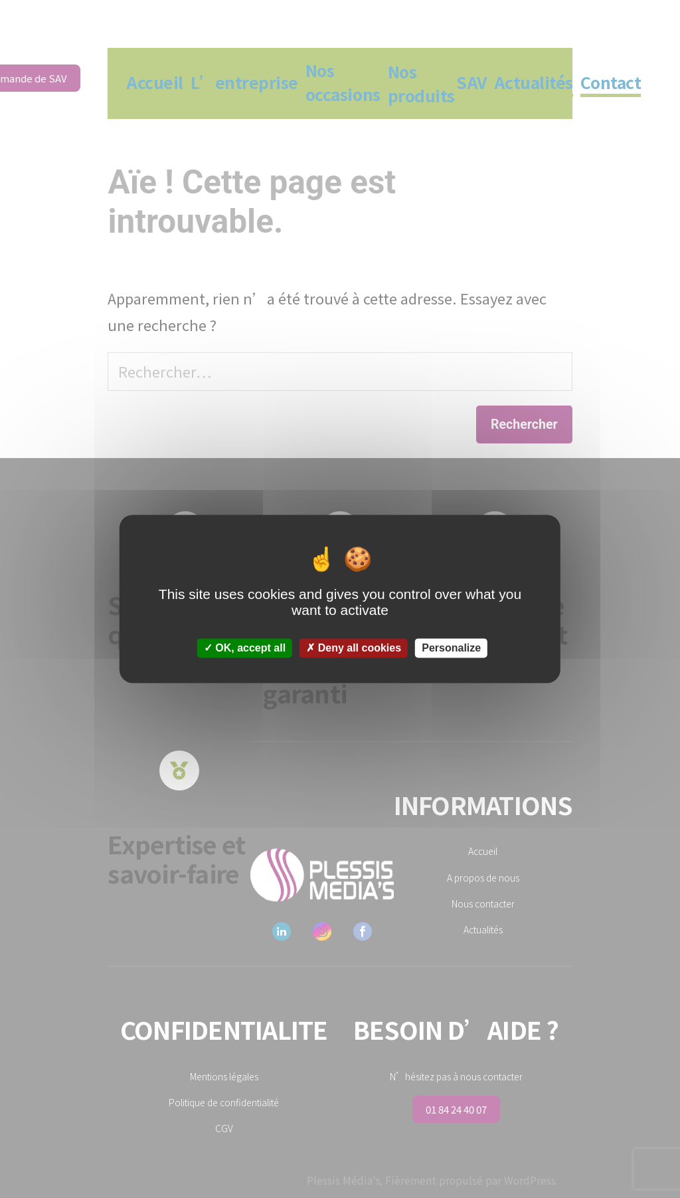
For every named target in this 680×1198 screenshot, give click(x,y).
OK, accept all (245, 648)
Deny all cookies (353, 648)
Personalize (451, 648)
